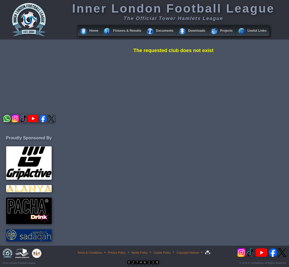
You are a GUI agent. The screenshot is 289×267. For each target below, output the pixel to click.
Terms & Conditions (89, 252)
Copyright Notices (188, 252)
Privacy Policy (117, 252)
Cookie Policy (162, 252)
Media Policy (139, 252)
